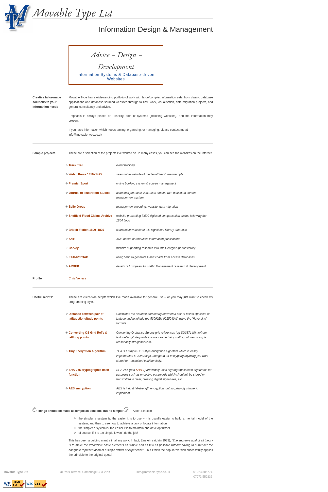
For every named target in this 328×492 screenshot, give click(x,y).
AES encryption (79, 388)
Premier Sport (78, 183)
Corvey (74, 248)
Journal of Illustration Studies (89, 193)
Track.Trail (76, 165)
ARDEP (74, 266)
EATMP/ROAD (78, 257)
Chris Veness (77, 278)
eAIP (72, 239)
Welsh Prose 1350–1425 (85, 174)
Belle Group (77, 206)
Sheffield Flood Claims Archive (90, 216)
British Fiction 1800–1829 (86, 230)
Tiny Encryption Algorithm (87, 351)
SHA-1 (140, 370)
